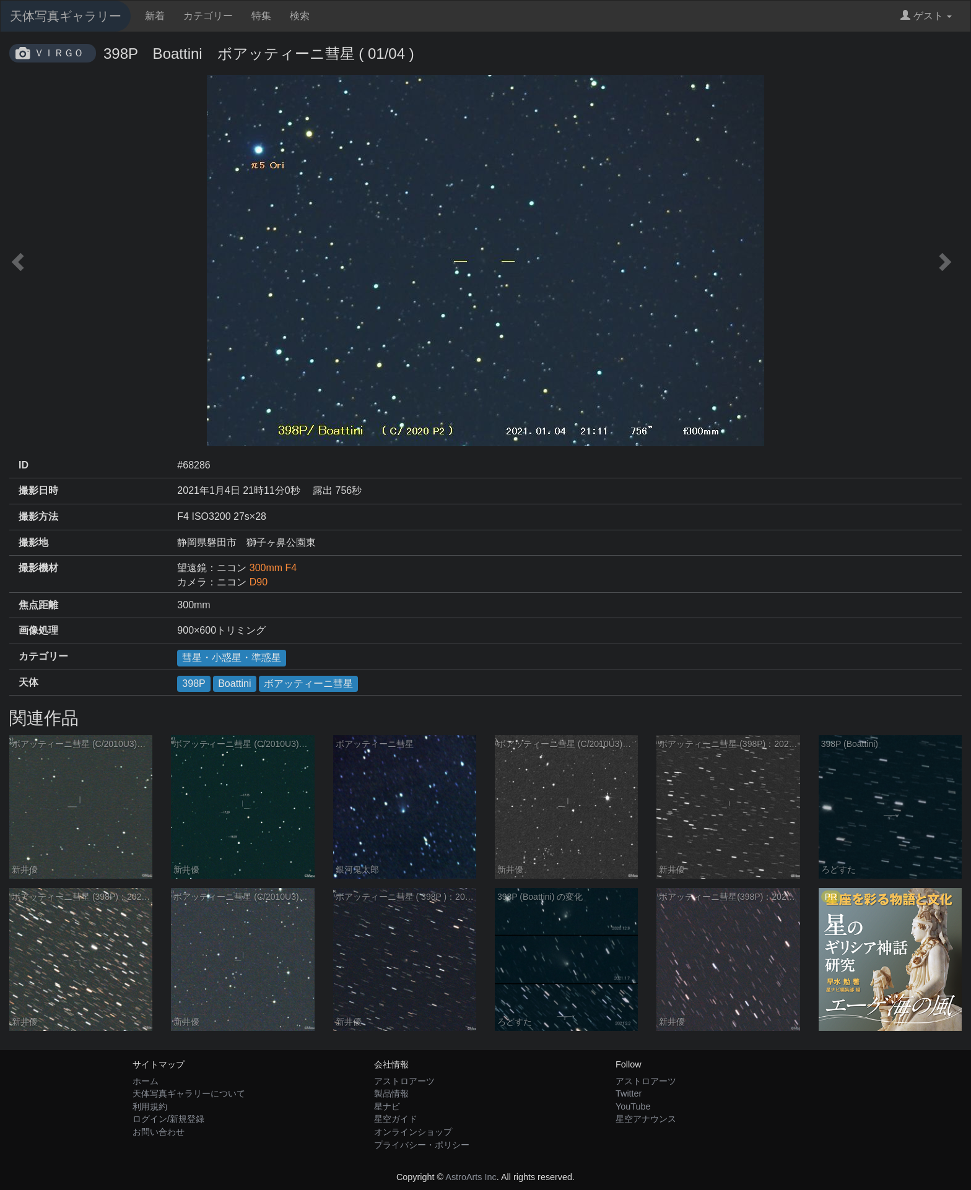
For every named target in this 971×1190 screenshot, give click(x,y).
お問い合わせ (159, 1132)
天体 (28, 682)
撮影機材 (38, 568)
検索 (300, 16)
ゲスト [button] (926, 16)
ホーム (146, 1081)
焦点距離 (38, 605)
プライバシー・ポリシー (421, 1145)
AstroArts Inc (470, 1177)
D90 (259, 582)
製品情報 (391, 1093)
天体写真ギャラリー (65, 16)
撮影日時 (38, 490)
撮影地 (33, 542)
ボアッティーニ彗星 (308, 683)
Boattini (234, 683)
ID (23, 465)
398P (193, 683)
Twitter (629, 1093)
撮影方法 (38, 516)
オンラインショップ (413, 1132)
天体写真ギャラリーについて (189, 1093)
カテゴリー (208, 16)
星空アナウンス (646, 1119)
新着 (155, 16)
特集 (261, 16)
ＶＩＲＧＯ (59, 53)
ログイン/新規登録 (168, 1119)
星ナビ (387, 1106)
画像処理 (38, 630)
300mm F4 (273, 568)
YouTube (633, 1106)
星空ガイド (395, 1119)
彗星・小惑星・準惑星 (231, 657)
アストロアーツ (404, 1081)
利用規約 (150, 1106)
